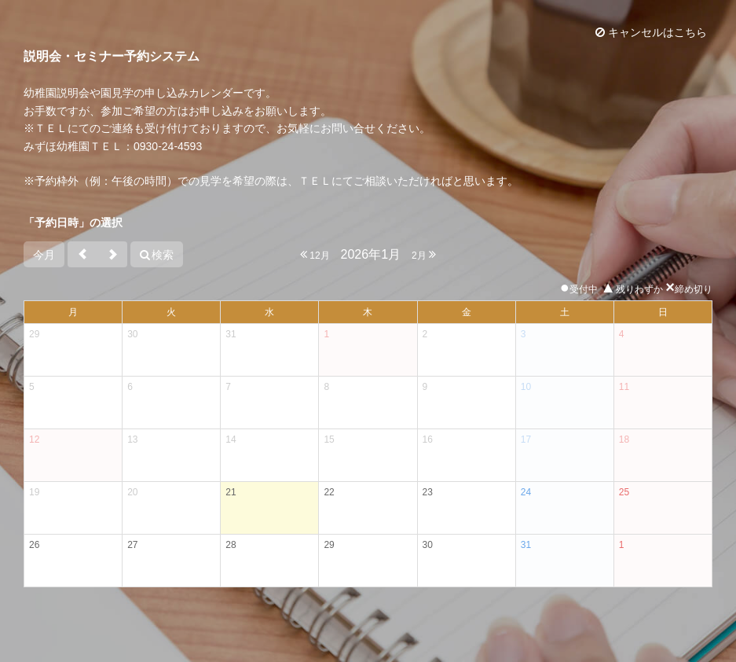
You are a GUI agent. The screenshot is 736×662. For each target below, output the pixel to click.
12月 (315, 254)
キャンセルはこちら (651, 32)
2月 (424, 254)
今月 (44, 254)
